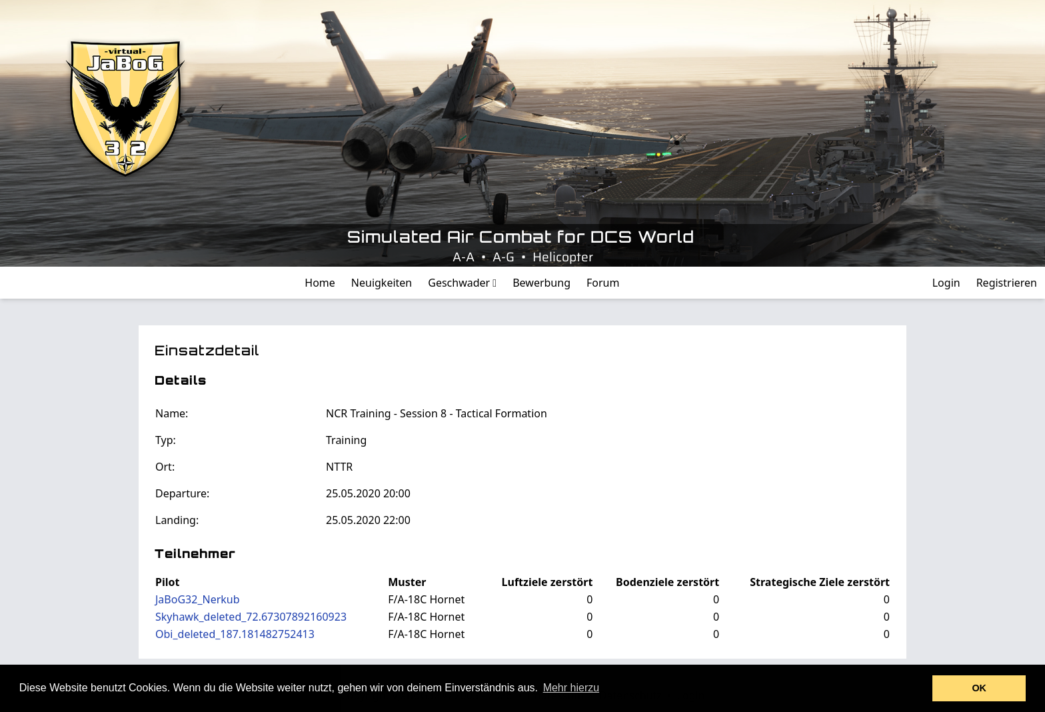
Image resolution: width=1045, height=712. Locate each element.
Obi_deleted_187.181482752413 (235, 634)
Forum (602, 282)
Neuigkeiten (381, 282)
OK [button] (979, 688)
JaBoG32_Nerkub (197, 599)
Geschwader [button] (462, 282)
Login (946, 282)
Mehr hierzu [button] (571, 687)
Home (320, 282)
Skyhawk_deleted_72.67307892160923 (251, 616)
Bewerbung (541, 282)
